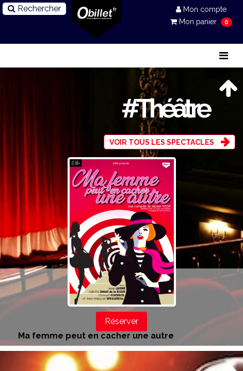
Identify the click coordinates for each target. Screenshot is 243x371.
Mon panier (194, 22)
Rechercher (34, 8)
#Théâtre (164, 108)
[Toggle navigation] (224, 55)
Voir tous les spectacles (161, 142)
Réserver (121, 321)
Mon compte (201, 9)
